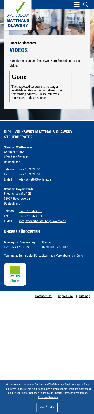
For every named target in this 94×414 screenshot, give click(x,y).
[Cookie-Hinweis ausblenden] (47, 407)
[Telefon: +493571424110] (30, 211)
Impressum (65, 296)
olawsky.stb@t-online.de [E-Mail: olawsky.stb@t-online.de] (35, 179)
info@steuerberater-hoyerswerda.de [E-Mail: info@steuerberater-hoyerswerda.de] (42, 221)
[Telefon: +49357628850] (30, 169)
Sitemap (84, 296)
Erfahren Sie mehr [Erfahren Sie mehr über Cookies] (48, 397)
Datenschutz (43, 296)
